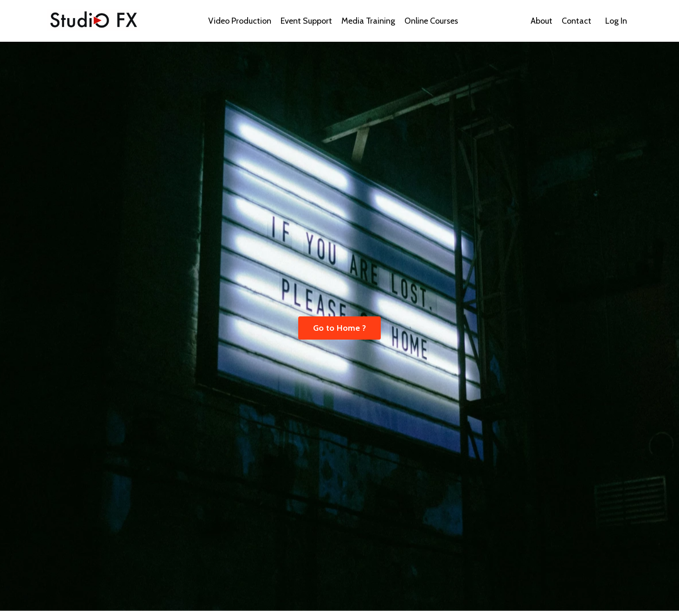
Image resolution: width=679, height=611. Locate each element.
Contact (576, 21)
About (541, 21)
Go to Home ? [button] (339, 328)
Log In (616, 21)
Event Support (306, 21)
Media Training (368, 21)
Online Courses (431, 21)
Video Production (239, 21)
